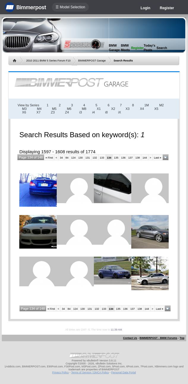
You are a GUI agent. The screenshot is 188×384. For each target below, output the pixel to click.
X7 (38, 112)
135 (116, 157)
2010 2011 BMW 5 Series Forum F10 (48, 60)
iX (119, 112)
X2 (113, 108)
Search (162, 48)
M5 (54, 108)
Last (157, 157)
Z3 (53, 112)
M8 (84, 108)
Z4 (67, 112)
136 (123, 157)
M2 (161, 105)
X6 (24, 112)
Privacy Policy (60, 372)
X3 (127, 108)
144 (145, 157)
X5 (156, 108)
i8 (106, 112)
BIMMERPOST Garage (92, 60)
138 (137, 157)
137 (130, 157)
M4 (39, 108)
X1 (99, 108)
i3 (80, 112)
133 (102, 157)
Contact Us (130, 337)
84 (67, 157)
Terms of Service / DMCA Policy (90, 372)
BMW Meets (125, 48)
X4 (142, 108)
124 (73, 157)
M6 (69, 108)
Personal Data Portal (123, 372)
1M (146, 105)
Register (167, 8)
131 (88, 157)
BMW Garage (114, 48)
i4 (93, 112)
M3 (24, 108)
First (49, 157)
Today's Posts (149, 48)
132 (95, 157)
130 (80, 157)
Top (182, 337)
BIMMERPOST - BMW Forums (158, 337)
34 (61, 157)
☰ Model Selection (70, 7)
